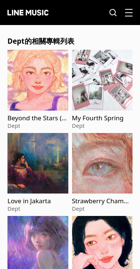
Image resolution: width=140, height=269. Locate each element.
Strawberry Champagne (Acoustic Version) (102, 201)
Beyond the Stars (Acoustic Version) (36, 118)
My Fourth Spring (98, 118)
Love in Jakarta (29, 201)
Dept (13, 125)
